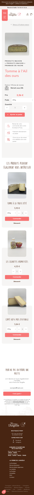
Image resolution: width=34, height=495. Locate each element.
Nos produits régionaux (16, 467)
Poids (7, 100)
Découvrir (17, 221)
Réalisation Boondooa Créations (20, 491)
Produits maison (13, 61)
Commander (17, 217)
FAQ (11, 475)
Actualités (12, 473)
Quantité (8, 104)
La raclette (13, 469)
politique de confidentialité (18, 401)
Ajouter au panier (16, 114)
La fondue (13, 471)
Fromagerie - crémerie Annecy (12, 485)
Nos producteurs (14, 465)
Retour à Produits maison (21, 24)
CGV (14, 489)
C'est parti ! (17, 394)
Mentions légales (18, 487)
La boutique (13, 463)
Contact (12, 477)
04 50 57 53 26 (22, 7)
